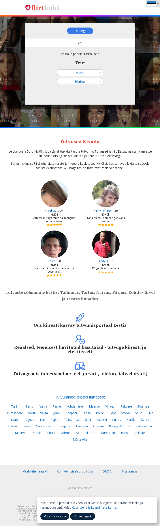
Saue (138, 413)
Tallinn (15, 406)
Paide (100, 413)
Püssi (124, 433)
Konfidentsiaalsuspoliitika (75, 471)
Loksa (12, 426)
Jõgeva (29, 419)
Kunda (116, 419)
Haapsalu (72, 413)
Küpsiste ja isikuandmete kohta (94, 507)
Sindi (87, 419)
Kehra (145, 419)
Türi (42, 419)
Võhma (65, 433)
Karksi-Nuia (144, 426)
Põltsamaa (71, 419)
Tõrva (26, 426)
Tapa (113, 413)
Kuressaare (15, 413)
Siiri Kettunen (103, 211)
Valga (44, 413)
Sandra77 (51, 211)
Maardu (94, 406)
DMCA (107, 471)
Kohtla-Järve (75, 406)
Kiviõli (15, 419)
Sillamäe (143, 406)
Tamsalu (81, 426)
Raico (52, 261)
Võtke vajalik (83, 516)
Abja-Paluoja (85, 433)
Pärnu (57, 406)
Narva (43, 406)
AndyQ (103, 261)
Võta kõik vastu (55, 516)
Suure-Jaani (108, 433)
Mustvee (21, 433)
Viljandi (110, 406)
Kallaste (139, 433)
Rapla (54, 419)
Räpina (65, 426)
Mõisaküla (80, 439)
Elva (150, 413)
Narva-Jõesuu (45, 426)
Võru (31, 413)
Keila (87, 413)
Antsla (37, 433)
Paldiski (101, 419)
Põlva (126, 413)
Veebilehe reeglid (35, 471)
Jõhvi (56, 413)
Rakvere (126, 406)
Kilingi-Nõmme (119, 426)
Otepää (98, 426)
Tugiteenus (129, 471)
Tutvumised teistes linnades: (80, 397)
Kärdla (131, 419)
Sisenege (80, 31)
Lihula (51, 433)
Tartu (29, 406)
